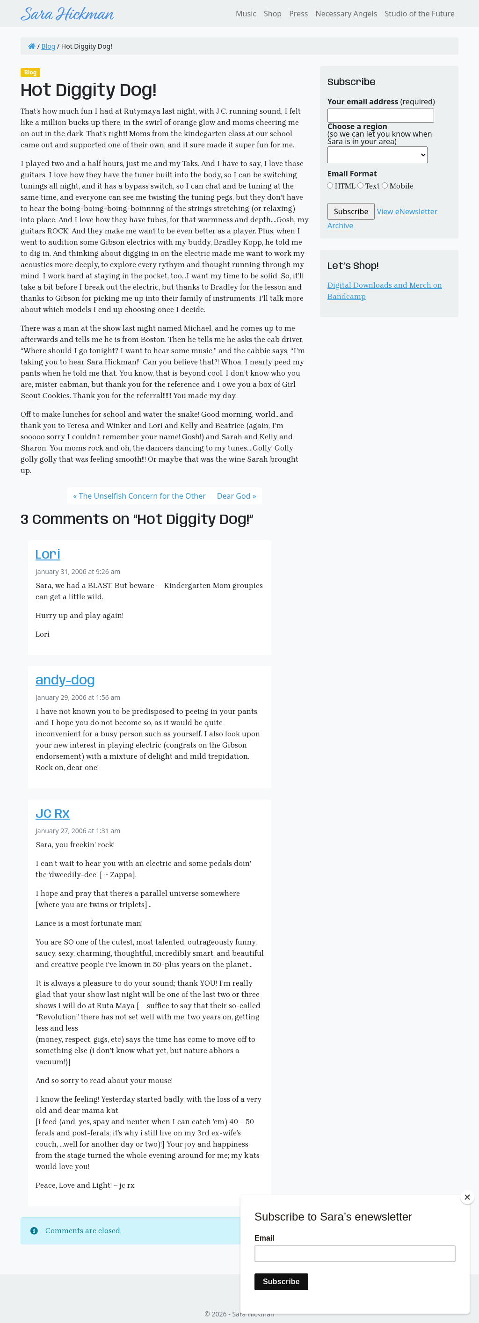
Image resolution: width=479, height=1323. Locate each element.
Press (298, 13)
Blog (49, 46)
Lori (48, 555)
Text (371, 186)
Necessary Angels (346, 13)
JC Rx (53, 814)
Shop (273, 13)
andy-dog (65, 681)
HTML (344, 186)
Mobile (401, 186)
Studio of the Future (420, 13)
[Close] (467, 1197)
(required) (381, 101)
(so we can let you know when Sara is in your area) (379, 134)
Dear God (234, 496)
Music (246, 13)
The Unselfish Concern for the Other (142, 496)
